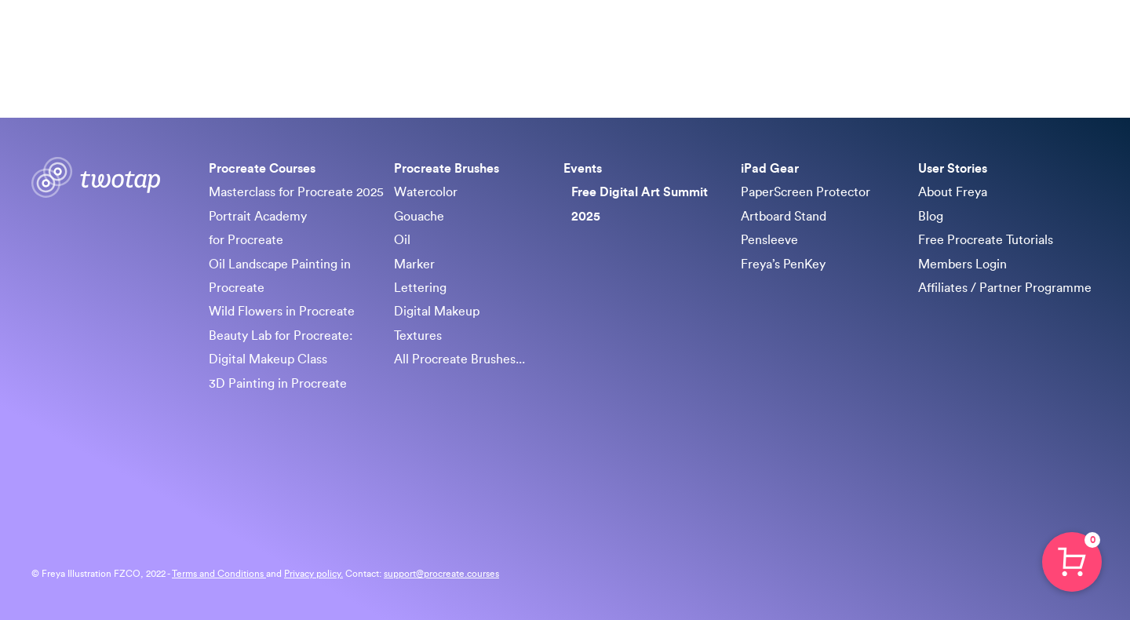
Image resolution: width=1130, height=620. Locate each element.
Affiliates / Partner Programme (1005, 288)
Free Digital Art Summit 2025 (639, 204)
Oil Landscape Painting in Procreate (280, 276)
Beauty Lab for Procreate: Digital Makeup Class (281, 348)
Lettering (420, 288)
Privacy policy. (313, 573)
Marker (414, 264)
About (983, 39)
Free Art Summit (823, 39)
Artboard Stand (783, 216)
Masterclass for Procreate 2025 (296, 192)
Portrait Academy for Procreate (258, 228)
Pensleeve (769, 240)
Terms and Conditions (219, 573)
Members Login (962, 264)
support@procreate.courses (441, 573)
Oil (402, 240)
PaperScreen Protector (805, 192)
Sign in (1075, 39)
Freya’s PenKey (783, 264)
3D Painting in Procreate (278, 383)
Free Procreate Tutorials (985, 240)
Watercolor (425, 192)
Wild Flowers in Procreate (282, 311)
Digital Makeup (436, 311)
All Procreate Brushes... (459, 359)
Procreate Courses (579, 39)
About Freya (952, 192)
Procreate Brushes (704, 39)
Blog (930, 216)
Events (582, 168)
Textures (418, 336)
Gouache (419, 216)
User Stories (952, 168)
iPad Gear (918, 39)
